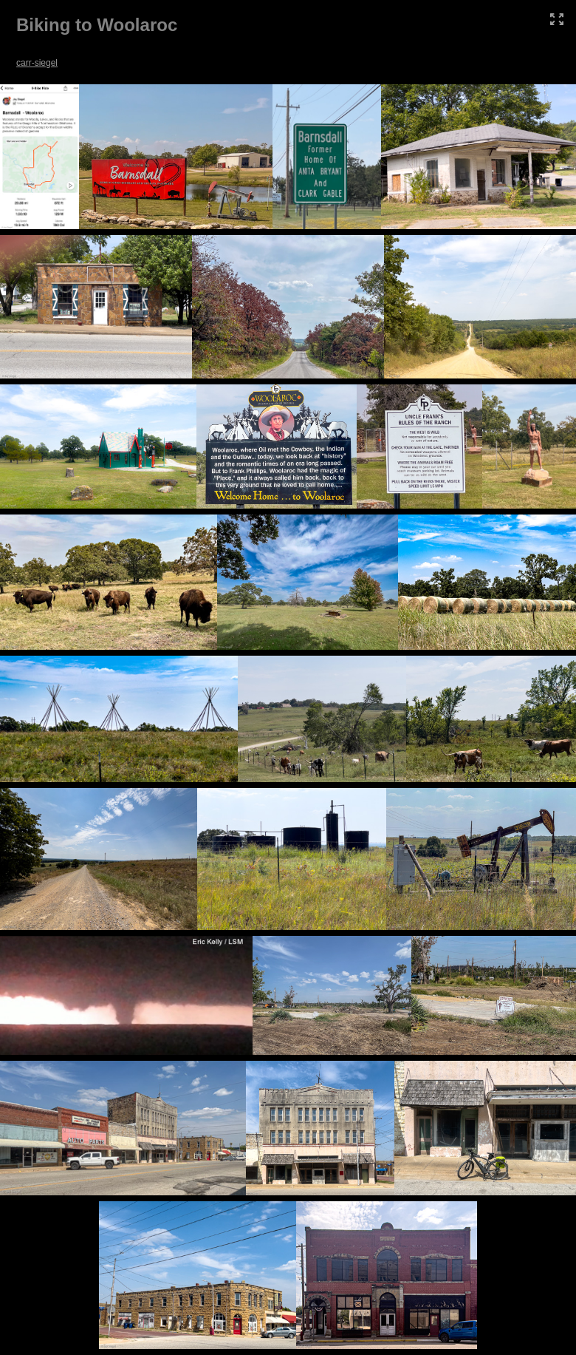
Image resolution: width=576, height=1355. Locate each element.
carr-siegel (37, 63)
